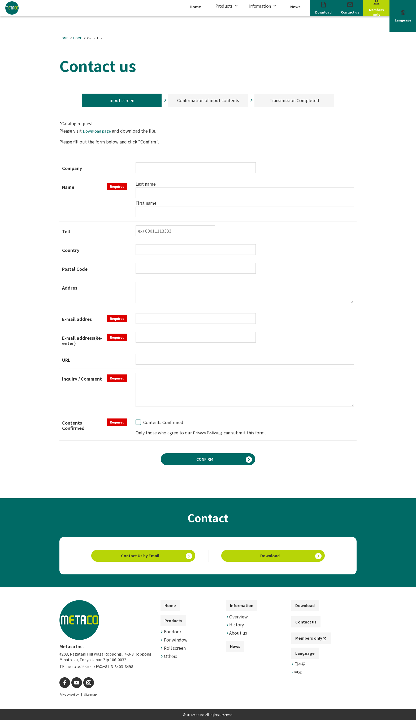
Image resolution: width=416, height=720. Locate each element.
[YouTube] (74, 683)
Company (72, 168)
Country (70, 250)
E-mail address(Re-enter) (94, 340)
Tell (66, 231)
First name (146, 203)
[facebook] (64, 683)
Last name (146, 183)
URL (66, 360)
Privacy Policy (206, 432)
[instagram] (85, 683)
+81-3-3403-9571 (82, 667)
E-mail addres (94, 318)
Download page (98, 131)
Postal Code (75, 269)
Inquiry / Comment (94, 378)
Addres (69, 288)
